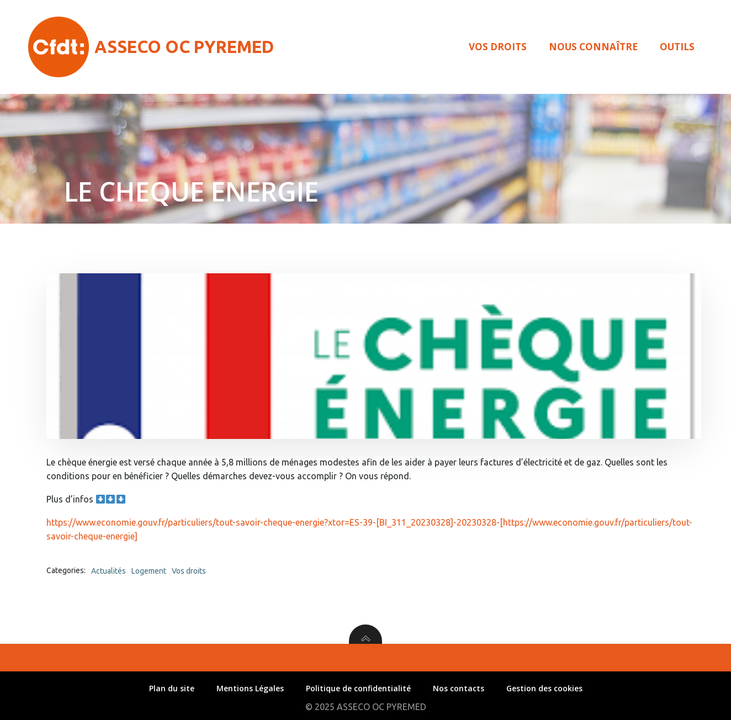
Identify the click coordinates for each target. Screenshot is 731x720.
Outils (677, 46)
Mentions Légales (250, 688)
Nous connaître (593, 46)
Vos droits (498, 46)
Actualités (108, 571)
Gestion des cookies (544, 688)
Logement (148, 571)
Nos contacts (458, 688)
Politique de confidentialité (358, 688)
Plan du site (171, 688)
